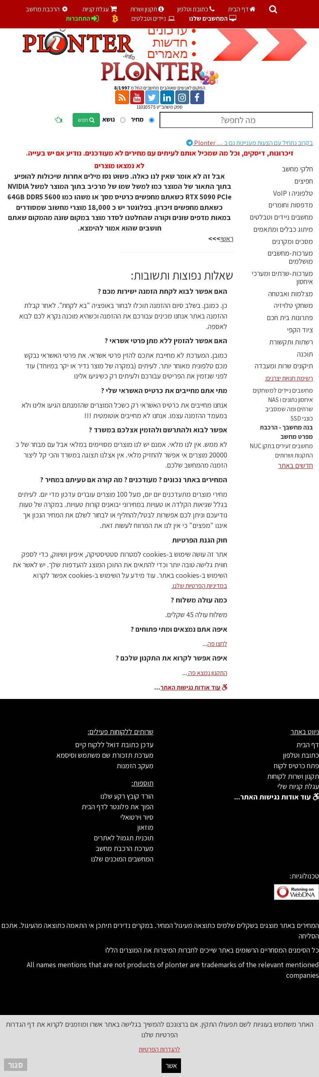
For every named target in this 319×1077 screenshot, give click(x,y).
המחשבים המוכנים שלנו (122, 858)
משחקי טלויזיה (293, 305)
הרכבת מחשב (48, 9)
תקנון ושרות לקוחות (293, 776)
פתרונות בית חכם (290, 317)
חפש (86, 120)
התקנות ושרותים (294, 455)
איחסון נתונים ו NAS (290, 399)
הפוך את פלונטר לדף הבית (117, 806)
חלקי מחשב (297, 168)
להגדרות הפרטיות (159, 1049)
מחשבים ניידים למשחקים (283, 390)
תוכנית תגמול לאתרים (123, 837)
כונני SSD (302, 418)
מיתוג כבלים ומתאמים (283, 229)
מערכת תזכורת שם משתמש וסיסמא (104, 755)
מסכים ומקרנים (292, 241)
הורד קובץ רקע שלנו (126, 796)
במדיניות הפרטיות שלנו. (199, 585)
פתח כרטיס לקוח (296, 765)
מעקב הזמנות (134, 765)
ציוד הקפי (300, 329)
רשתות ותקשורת (291, 341)
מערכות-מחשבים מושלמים (290, 257)
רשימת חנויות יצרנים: (289, 378)
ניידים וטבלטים (153, 18)
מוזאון (145, 827)
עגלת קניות (99, 9)
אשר (171, 1065)
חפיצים (303, 181)
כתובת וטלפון (196, 9)
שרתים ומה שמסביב (289, 409)
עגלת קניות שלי (298, 786)
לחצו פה (217, 643)
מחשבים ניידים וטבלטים (281, 217)
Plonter (249, 143)
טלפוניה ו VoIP (293, 193)
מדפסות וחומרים (290, 204)
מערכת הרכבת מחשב (124, 848)
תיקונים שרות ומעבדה (284, 365)
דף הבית (242, 9)
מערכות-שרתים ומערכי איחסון (282, 277)
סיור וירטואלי (136, 817)
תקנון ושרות (147, 9)
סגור (15, 1064)
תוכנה (305, 354)
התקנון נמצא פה (207, 673)
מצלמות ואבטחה (290, 293)
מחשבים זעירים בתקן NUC (281, 446)
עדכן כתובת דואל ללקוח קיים (114, 744)
